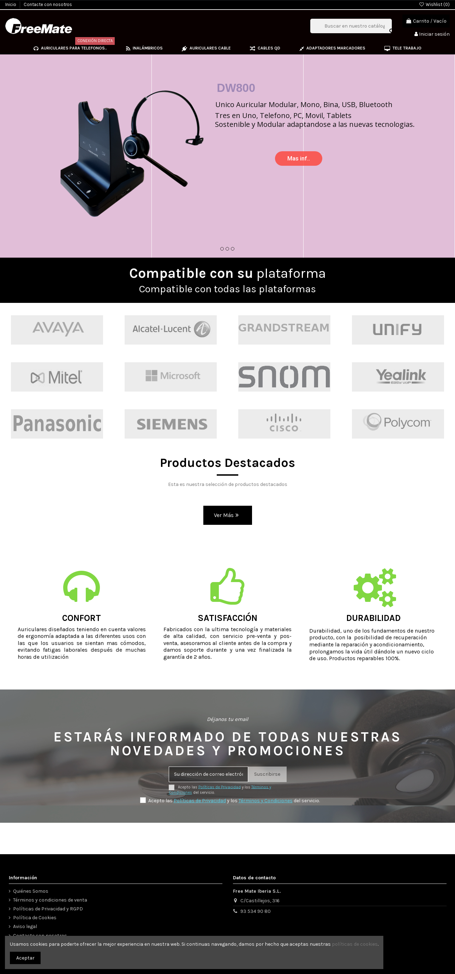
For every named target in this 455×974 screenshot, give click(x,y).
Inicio (11, 4)
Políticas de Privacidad (219, 787)
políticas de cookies (355, 944)
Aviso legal (25, 926)
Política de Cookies (34, 918)
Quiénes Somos (30, 891)
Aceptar (25, 958)
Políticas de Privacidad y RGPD (48, 909)
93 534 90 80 (255, 911)
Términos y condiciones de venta (50, 900)
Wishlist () (434, 4)
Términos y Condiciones (266, 801)
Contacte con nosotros (48, 4)
